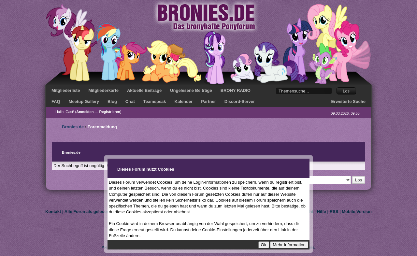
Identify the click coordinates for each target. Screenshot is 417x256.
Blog (112, 101)
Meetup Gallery (84, 101)
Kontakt (53, 211)
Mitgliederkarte (103, 90)
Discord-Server (239, 101)
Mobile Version (357, 211)
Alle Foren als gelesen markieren (98, 211)
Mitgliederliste (65, 90)
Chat (130, 101)
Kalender (184, 101)
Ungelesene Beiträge (191, 90)
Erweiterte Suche (348, 101)
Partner (208, 101)
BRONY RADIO (236, 90)
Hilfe (321, 211)
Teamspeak (154, 101)
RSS (334, 211)
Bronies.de (73, 126)
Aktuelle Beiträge (144, 90)
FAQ (55, 101)
